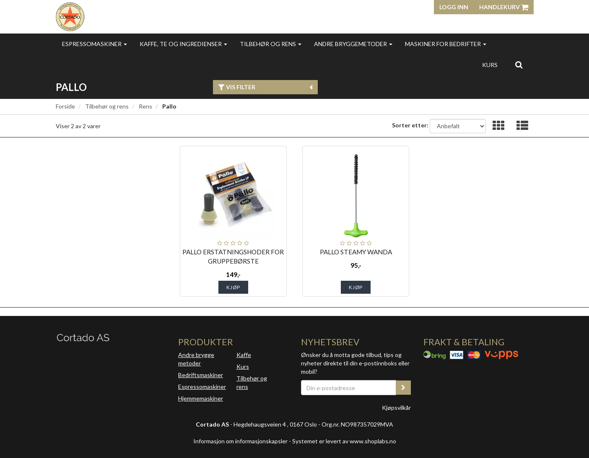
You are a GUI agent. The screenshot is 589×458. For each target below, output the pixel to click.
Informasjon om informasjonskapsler (240, 441)
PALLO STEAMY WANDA (356, 252)
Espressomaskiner (94, 43)
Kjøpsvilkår (396, 407)
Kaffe (243, 354)
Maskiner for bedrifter (445, 43)
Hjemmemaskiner (200, 398)
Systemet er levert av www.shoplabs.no (344, 441)
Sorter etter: (410, 125)
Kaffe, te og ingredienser (183, 43)
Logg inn (453, 6)
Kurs (490, 64)
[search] (518, 64)
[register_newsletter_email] (403, 387)
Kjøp (233, 287)
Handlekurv (503, 6)
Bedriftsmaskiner (200, 374)
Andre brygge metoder (196, 359)
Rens (145, 106)
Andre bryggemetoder (353, 43)
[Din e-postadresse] (349, 387)
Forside (65, 106)
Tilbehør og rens (270, 43)
